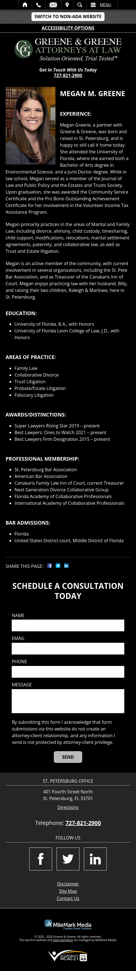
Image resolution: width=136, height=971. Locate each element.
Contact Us (68, 898)
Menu (105, 5)
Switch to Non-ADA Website (67, 16)
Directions (68, 807)
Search (79, 4)
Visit (67, 4)
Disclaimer (68, 884)
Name (18, 615)
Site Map (68, 891)
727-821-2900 (68, 75)
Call (38, 4)
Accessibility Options (68, 28)
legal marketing (63, 940)
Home (25, 4)
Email (53, 4)
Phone (19, 662)
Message (21, 685)
